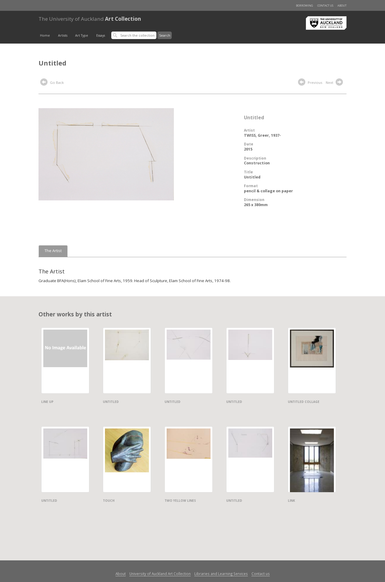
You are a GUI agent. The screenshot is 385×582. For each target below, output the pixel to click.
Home (45, 35)
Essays (100, 35)
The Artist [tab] (53, 250)
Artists (62, 35)
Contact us (325, 6)
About (341, 6)
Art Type (81, 35)
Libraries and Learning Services (221, 573)
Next (335, 82)
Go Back (52, 82)
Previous (310, 82)
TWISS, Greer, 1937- (262, 135)
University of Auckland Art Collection (160, 573)
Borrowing (304, 6)
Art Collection (89, 18)
